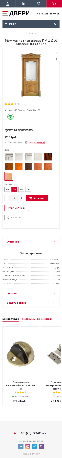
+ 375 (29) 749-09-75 (48, 13)
